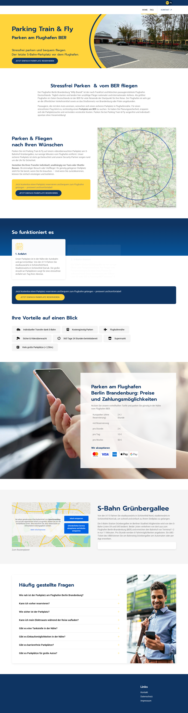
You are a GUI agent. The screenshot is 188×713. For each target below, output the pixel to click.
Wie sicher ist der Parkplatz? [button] (34, 611)
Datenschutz (147, 696)
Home (145, 10)
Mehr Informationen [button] (38, 530)
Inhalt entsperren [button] (76, 518)
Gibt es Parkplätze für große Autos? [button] (38, 653)
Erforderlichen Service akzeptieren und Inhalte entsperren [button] (76, 528)
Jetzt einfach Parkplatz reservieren (35, 61)
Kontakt (165, 10)
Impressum (146, 700)
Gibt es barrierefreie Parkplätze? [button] (36, 644)
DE (167, 3)
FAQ (152, 10)
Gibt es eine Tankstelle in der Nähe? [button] (38, 628)
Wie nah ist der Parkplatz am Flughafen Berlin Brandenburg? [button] (51, 595)
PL (171, 3)
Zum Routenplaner (21, 549)
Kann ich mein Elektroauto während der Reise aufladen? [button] (49, 620)
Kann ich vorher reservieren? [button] (34, 603)
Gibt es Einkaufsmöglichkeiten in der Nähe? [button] (42, 636)
